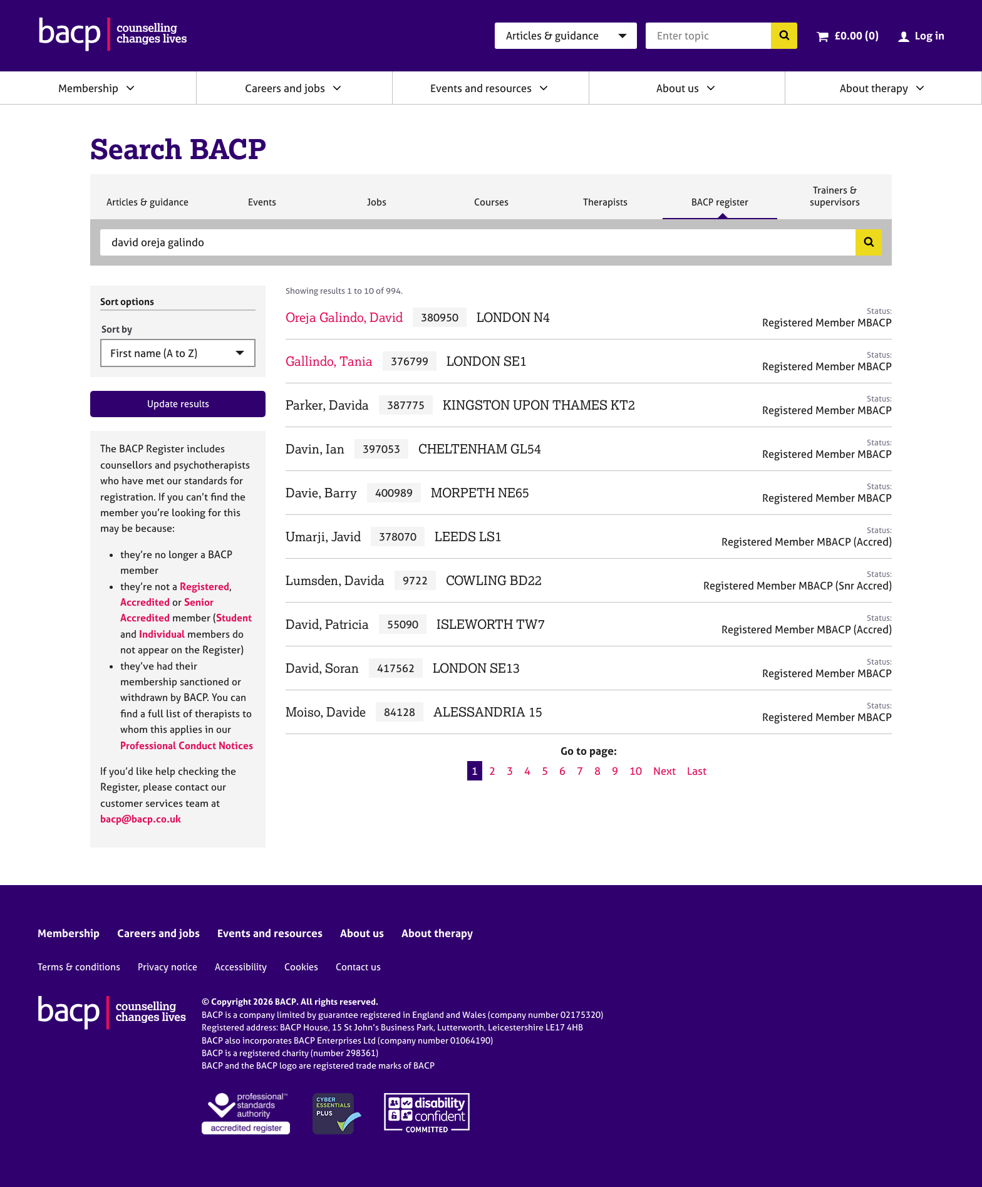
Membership (88, 88)
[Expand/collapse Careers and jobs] (337, 88)
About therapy (874, 88)
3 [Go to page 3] (510, 770)
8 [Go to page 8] (597, 770)
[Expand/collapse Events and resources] (543, 88)
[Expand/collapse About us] (711, 88)
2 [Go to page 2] (492, 770)
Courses (491, 207)
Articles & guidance (147, 207)
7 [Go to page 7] (580, 770)
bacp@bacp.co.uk (140, 818)
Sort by (116, 329)
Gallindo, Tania (329, 361)
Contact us (358, 967)
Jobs (376, 207)
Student (234, 617)
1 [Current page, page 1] (475, 770)
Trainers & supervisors (835, 201)
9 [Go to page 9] (615, 770)
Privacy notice (167, 967)
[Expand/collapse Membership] (130, 88)
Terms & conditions (79, 967)
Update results (178, 404)
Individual (162, 634)
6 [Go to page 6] (562, 770)
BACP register (719, 207)
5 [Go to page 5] (545, 770)
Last (696, 770)
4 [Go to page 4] (527, 770)
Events (261, 207)
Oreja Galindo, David (344, 317)
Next (664, 770)
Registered (204, 586)
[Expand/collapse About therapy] (920, 88)
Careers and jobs (285, 88)
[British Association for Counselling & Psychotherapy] (113, 36)
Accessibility (241, 967)
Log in (929, 35)
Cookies (301, 967)
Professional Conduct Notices (186, 745)
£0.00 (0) (856, 35)
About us (677, 88)
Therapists (605, 207)
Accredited (145, 602)
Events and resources (481, 88)
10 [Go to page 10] (635, 770)
